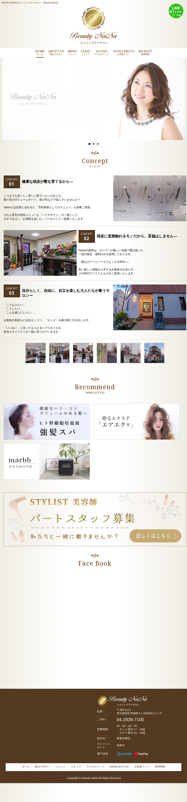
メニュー (60, 766)
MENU (72, 52)
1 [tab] (89, 144)
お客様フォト (142, 766)
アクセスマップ (95, 766)
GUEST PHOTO (124, 52)
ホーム (25, 766)
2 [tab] (94, 144)
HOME (40, 52)
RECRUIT (145, 52)
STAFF (85, 52)
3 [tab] (98, 144)
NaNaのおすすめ (119, 766)
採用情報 (160, 766)
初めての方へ (42, 766)
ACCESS (101, 52)
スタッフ (76, 766)
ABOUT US (56, 52)
